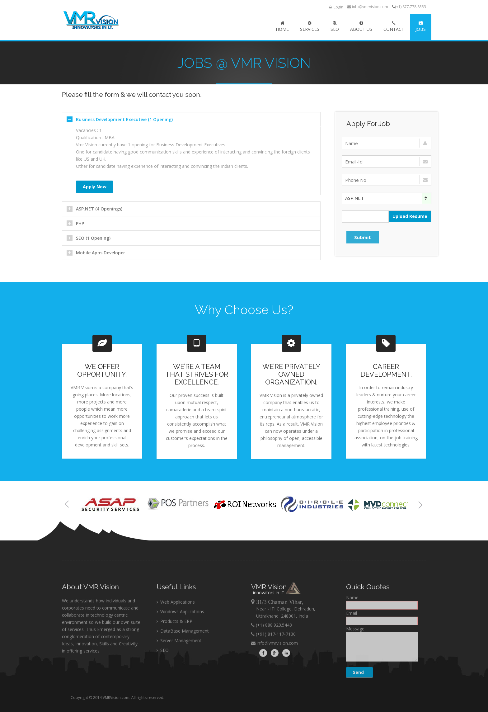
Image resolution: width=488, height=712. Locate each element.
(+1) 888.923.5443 (273, 667)
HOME (282, 26)
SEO (335, 26)
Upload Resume (409, 216)
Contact (393, 26)
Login (336, 7)
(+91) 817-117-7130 (275, 676)
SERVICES (309, 26)
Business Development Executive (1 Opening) (124, 119)
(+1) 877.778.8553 (410, 6)
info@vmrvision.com (367, 6)
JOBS (420, 26)
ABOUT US (361, 26)
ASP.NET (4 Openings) (99, 209)
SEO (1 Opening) (93, 238)
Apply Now (94, 187)
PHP (80, 223)
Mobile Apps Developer (100, 253)
